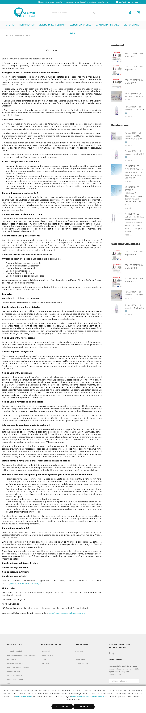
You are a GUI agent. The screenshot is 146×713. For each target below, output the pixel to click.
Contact (121, 2)
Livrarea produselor (15, 663)
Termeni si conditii (14, 651)
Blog (73, 33)
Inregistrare (134, 2)
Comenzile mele (81, 663)
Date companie (47, 655)
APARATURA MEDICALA (108, 25)
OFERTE (10, 25)
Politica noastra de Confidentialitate (87, 696)
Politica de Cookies (23, 696)
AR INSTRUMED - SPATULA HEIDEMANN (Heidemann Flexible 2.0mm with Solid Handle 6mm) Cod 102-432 (134, 196)
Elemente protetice (81, 25)
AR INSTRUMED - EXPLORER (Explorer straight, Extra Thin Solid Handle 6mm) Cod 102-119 (134, 172)
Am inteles (62, 706)
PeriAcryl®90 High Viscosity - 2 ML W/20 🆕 (134, 110)
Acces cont (79, 651)
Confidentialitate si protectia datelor (21, 655)
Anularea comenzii (14, 675)
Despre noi (45, 651)
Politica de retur (13, 671)
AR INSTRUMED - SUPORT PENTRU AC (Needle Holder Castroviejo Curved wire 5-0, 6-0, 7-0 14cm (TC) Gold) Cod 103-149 (134, 223)
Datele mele (80, 659)
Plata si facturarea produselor (18, 667)
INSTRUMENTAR (27, 25)
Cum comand (12, 659)
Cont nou (78, 655)
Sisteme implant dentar (52, 25)
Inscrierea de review (15, 680)
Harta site (45, 663)
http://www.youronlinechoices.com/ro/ (23, 583)
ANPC (9, 684)
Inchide (84, 706)
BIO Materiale (132, 25)
